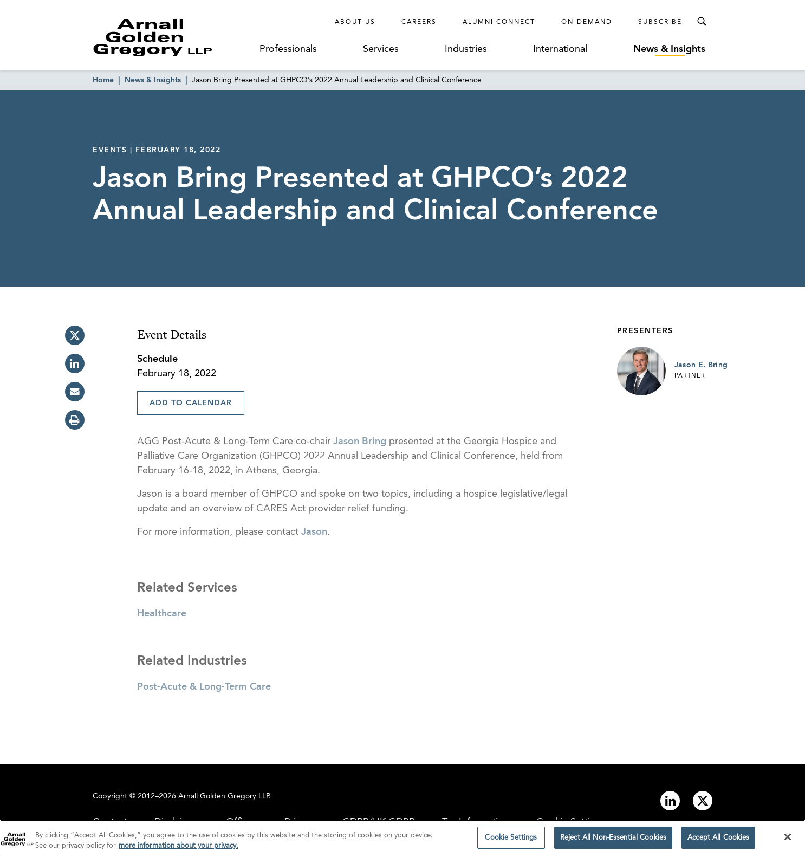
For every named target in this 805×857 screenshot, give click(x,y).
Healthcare (161, 614)
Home (103, 80)
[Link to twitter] (702, 800)
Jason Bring (359, 441)
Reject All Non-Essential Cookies (613, 840)
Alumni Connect (499, 22)
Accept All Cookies (718, 840)
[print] (75, 420)
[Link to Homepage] (173, 37)
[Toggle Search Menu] (701, 22)
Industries (466, 49)
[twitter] (75, 335)
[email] (75, 391)
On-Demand (586, 22)
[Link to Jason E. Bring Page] (641, 371)
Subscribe (660, 22)
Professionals (288, 49)
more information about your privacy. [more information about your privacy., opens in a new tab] (178, 848)
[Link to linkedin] (670, 800)
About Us (355, 22)
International (560, 49)
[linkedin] (75, 363)
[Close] (788, 840)
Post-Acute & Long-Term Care (204, 687)
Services (381, 49)
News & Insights (669, 49)
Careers (419, 22)
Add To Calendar (191, 403)
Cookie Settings (511, 840)
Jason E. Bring (701, 365)
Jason (314, 532)
